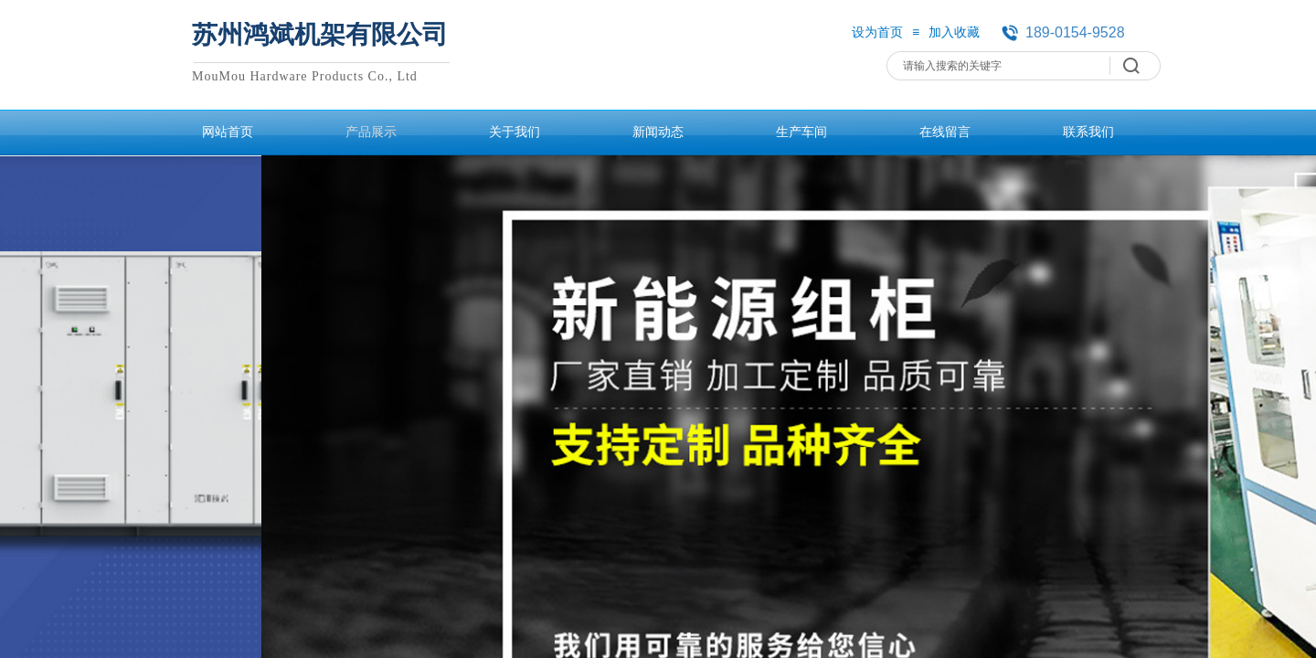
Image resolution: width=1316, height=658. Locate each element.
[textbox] (1003, 66)
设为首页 (877, 32)
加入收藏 (954, 32)
